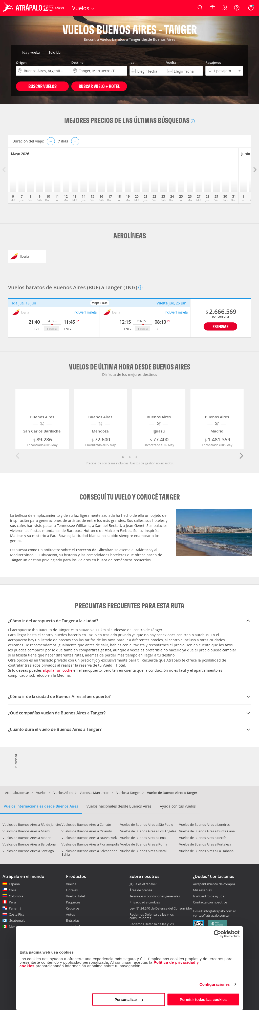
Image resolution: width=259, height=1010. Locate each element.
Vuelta (171, 62)
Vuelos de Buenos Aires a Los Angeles (148, 831)
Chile (12, 890)
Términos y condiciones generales (155, 896)
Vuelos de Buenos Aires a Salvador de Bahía (89, 853)
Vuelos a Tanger (128, 792)
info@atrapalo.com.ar (219, 911)
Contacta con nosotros (210, 902)
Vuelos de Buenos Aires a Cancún (86, 824)
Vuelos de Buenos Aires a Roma (143, 844)
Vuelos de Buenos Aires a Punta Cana (207, 831)
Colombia (16, 896)
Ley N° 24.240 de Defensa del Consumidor (161, 908)
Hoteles (72, 890)
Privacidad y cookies (145, 902)
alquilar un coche (57, 670)
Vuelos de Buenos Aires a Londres (204, 824)
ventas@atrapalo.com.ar (211, 915)
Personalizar (129, 999)
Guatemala (17, 920)
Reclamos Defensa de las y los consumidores (152, 916)
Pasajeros (213, 62)
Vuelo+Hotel (75, 896)
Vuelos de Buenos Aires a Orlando (86, 831)
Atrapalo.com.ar (17, 792)
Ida (132, 62)
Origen (21, 62)
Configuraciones (215, 984)
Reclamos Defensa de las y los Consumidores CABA (152, 926)
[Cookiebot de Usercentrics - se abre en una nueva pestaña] (217, 934)
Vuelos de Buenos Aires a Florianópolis (90, 844)
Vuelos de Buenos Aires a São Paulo (146, 824)
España (14, 884)
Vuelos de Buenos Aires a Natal (143, 851)
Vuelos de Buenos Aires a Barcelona (29, 844)
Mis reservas (202, 890)
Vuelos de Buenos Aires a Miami (26, 831)
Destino (77, 62)
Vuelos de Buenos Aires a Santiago (28, 851)
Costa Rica (16, 914)
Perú (12, 902)
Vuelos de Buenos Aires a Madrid (27, 837)
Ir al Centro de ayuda (208, 896)
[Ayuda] (237, 8)
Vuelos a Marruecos (94, 792)
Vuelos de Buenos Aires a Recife (202, 837)
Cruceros (72, 908)
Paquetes (73, 902)
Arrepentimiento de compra (214, 884)
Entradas (72, 920)
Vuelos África (63, 792)
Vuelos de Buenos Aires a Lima (143, 837)
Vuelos (41, 792)
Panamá (15, 908)
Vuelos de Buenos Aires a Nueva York (89, 837)
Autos (70, 914)
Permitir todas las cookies (203, 999)
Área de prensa (141, 890)
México (14, 926)
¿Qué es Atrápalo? (143, 884)
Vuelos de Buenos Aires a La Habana (206, 851)
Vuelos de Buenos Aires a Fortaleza (205, 844)
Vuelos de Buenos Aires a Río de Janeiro (32, 824)
